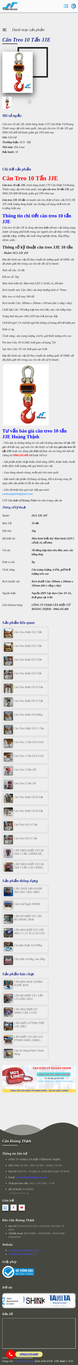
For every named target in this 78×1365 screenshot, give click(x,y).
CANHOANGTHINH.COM (23, 1250)
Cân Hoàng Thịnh (16, 1141)
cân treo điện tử (43, 227)
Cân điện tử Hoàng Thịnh (22, 500)
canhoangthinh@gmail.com (17, 493)
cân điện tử (35, 451)
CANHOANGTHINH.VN (22, 1254)
